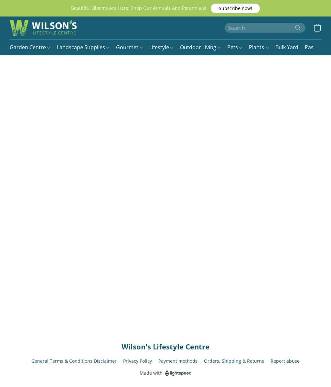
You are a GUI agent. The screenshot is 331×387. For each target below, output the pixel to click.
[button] (235, 8)
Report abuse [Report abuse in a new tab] (285, 361)
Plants (258, 47)
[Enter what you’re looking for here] (265, 28)
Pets (234, 47)
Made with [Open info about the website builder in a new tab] (166, 373)
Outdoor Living (200, 47)
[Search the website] (298, 27)
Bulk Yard (286, 47)
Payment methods (178, 361)
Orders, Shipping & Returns (234, 361)
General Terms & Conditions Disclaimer (74, 361)
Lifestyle (161, 47)
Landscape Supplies (83, 47)
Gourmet (129, 47)
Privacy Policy (137, 361)
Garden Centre (30, 47)
